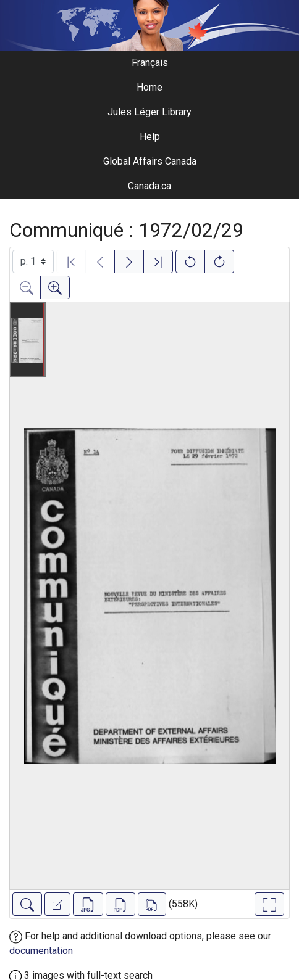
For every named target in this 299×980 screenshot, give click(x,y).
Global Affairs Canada (149, 161)
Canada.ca (149, 186)
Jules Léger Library (149, 112)
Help (150, 136)
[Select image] (33, 261)
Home (149, 87)
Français (150, 62)
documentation (41, 951)
